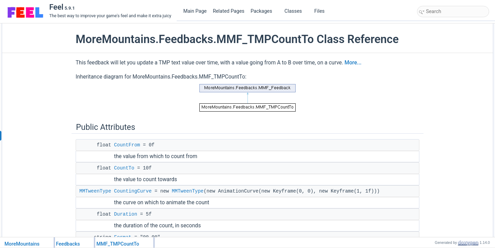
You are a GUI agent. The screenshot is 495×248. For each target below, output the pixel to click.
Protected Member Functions (445, 103)
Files (322, 11)
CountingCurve (148, 204)
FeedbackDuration (441, 209)
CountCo (433, 118)
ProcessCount (437, 133)
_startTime (434, 171)
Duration (141, 227)
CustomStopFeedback (445, 140)
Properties (428, 201)
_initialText (434, 186)
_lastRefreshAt (438, 178)
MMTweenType (111, 204)
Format (431, 65)
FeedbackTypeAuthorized (448, 95)
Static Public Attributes (439, 87)
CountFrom (143, 158)
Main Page (195, 11)
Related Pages (228, 11)
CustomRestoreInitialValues (450, 148)
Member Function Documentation (449, 231)
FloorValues (435, 72)
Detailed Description (437, 224)
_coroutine (434, 194)
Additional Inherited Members (446, 216)
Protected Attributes (437, 156)
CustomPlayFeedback (445, 110)
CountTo (140, 181)
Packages (264, 11)
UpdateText (435, 125)
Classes (296, 11)
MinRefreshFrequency (445, 80)
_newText (433, 163)
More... (368, 76)
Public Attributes (434, 27)
